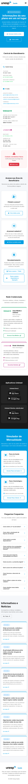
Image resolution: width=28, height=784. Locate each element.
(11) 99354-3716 (7, 136)
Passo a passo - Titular (14, 271)
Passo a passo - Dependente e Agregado (12, 278)
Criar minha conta (14, 213)
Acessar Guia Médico (14, 335)
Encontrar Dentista (14, 365)
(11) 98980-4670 (8, 81)
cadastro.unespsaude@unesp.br (11, 99)
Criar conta (14, 39)
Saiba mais (14, 164)
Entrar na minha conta (14, 242)
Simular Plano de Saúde (14, 471)
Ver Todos (6, 616)
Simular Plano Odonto (14, 498)
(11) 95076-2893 (8, 77)
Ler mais (6, 639)
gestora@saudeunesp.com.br (10, 95)
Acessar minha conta (14, 34)
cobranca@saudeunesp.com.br (11, 103)
